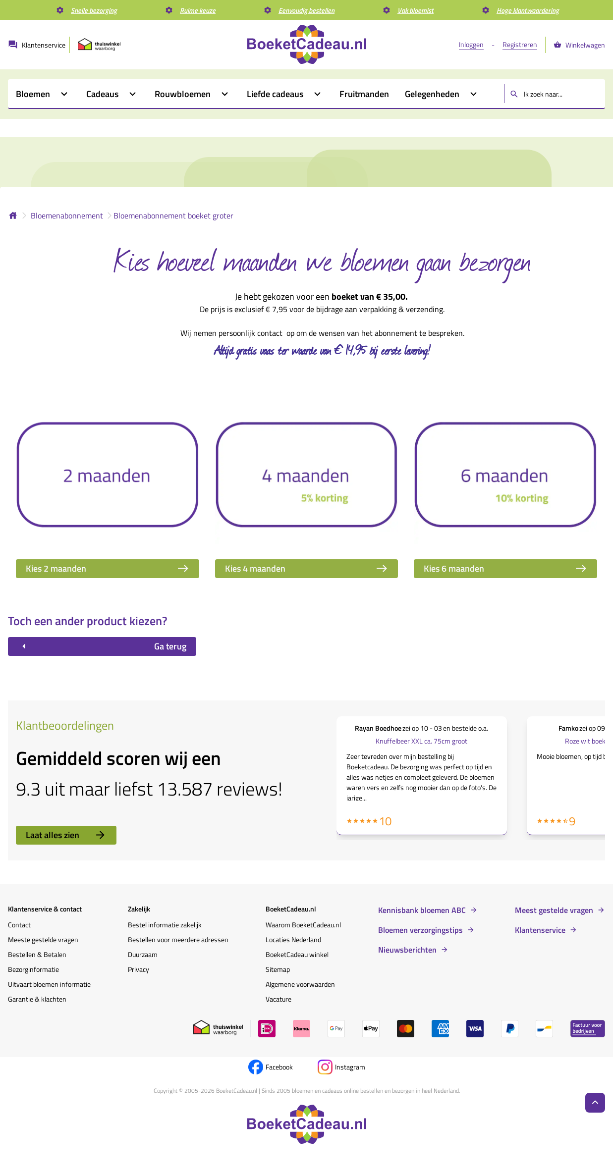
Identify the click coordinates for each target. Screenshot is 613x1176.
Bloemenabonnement (67, 215)
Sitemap (278, 969)
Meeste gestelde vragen (43, 939)
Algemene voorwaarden (300, 984)
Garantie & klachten (37, 999)
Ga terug (102, 646)
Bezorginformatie (33, 969)
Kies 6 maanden (505, 568)
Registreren (519, 44)
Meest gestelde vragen (554, 910)
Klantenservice (540, 930)
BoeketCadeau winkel (297, 954)
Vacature (278, 999)
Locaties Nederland (293, 939)
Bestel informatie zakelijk (165, 924)
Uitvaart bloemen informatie (49, 984)
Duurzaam (143, 954)
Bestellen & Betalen (37, 954)
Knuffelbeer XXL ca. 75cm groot (421, 741)
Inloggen (471, 44)
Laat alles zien (66, 835)
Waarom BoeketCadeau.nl (303, 924)
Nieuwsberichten (407, 950)
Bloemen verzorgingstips (420, 930)
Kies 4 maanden (307, 568)
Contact (19, 924)
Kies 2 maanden (107, 568)
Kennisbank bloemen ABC (422, 910)
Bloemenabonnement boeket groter (173, 215)
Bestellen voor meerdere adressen (178, 939)
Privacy (138, 969)
